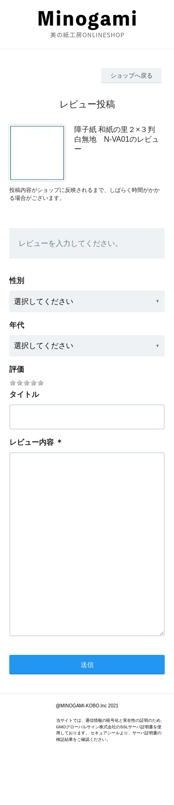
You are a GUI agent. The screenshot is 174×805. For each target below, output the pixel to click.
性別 (16, 280)
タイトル (24, 394)
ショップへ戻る (131, 75)
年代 (16, 325)
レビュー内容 (31, 442)
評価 (16, 369)
